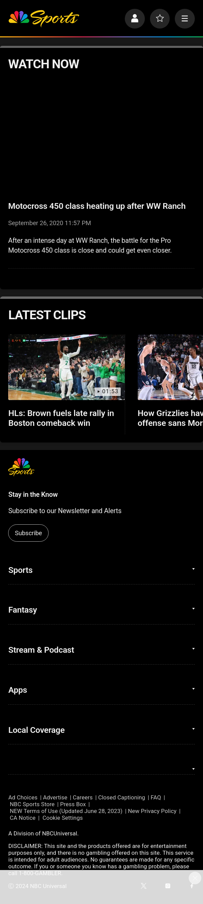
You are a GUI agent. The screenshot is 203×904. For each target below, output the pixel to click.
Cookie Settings (63, 817)
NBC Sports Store (32, 804)
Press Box (73, 804)
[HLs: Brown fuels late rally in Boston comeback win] (66, 367)
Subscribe (28, 533)
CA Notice (23, 817)
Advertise (55, 797)
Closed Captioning (121, 797)
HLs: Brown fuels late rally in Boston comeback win (61, 418)
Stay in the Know (32, 495)
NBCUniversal (59, 833)
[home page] (43, 19)
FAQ (156, 797)
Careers (82, 797)
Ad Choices (22, 797)
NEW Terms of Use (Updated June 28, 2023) (66, 811)
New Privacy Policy (152, 811)
